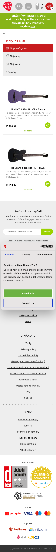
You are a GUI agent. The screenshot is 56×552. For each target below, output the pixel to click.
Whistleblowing (28, 450)
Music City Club (28, 443)
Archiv (28, 321)
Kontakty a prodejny (28, 419)
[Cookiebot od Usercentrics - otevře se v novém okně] (40, 246)
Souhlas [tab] (9, 254)
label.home (4, 33)
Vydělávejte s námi (28, 437)
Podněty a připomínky (28, 431)
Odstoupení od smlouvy (28, 385)
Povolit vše (28, 293)
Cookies (28, 397)
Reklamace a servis (28, 379)
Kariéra (28, 425)
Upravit (28, 303)
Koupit (47, 125)
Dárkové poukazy (28, 349)
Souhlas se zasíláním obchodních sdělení (28, 367)
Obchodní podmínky (28, 355)
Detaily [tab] (26, 254)
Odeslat (47, 231)
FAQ (28, 391)
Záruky (28, 343)
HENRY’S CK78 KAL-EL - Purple (28, 109)
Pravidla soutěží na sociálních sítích (28, 373)
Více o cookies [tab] (45, 254)
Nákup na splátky (28, 315)
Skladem (28, 131)
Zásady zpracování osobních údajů (28, 361)
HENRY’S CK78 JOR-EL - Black (28, 168)
